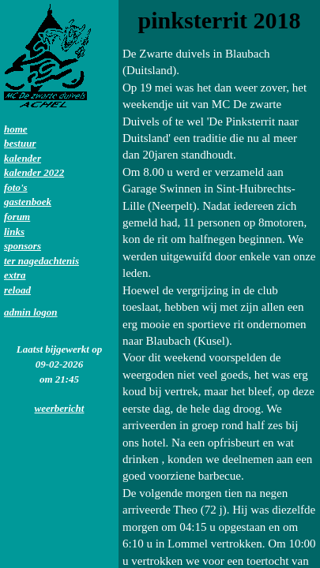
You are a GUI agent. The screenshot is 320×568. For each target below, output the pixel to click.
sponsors (22, 246)
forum (17, 216)
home (16, 129)
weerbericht (60, 408)
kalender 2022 (34, 172)
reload (17, 290)
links (14, 231)
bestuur (20, 143)
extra (14, 275)
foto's (16, 187)
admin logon (31, 312)
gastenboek (27, 201)
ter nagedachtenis (41, 261)
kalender (22, 158)
